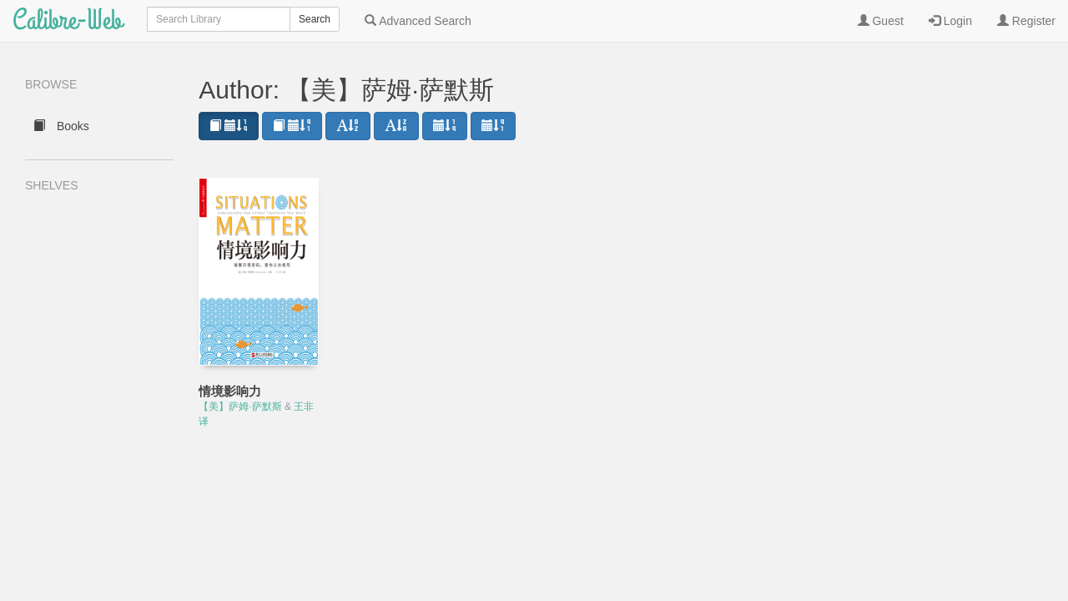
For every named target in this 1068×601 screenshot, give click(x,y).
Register (1026, 21)
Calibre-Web (67, 20)
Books (61, 126)
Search (314, 19)
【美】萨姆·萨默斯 (240, 406)
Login (950, 21)
